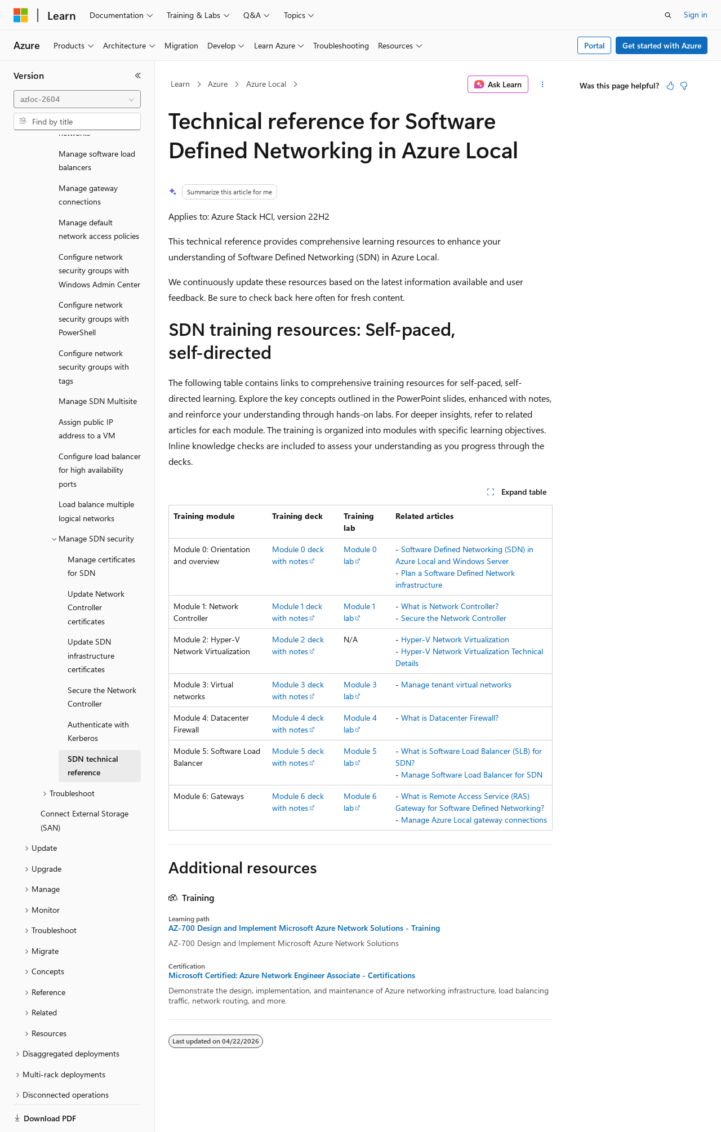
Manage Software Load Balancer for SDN (471, 774)
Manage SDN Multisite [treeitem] (98, 362)
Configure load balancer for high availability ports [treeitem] (100, 431)
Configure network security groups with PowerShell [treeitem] (94, 279)
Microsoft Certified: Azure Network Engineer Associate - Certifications (291, 975)
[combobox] (77, 99)
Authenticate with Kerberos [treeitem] (98, 692)
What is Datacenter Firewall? (450, 717)
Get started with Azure (661, 45)
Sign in (695, 14)
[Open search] (668, 15)
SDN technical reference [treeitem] (93, 726)
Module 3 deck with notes (298, 690)
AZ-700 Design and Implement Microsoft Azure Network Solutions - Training (304, 928)
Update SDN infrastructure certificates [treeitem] (91, 616)
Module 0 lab (360, 555)
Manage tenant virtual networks (456, 684)
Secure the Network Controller (453, 617)
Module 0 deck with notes (298, 555)
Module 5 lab (360, 756)
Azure (218, 83)
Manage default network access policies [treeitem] (99, 190)
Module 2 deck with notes (298, 645)
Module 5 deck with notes (298, 756)
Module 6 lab (360, 802)
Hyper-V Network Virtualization (455, 639)
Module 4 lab (360, 723)
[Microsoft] (21, 15)
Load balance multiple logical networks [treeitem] (96, 472)
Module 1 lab (359, 612)
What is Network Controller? (450, 606)
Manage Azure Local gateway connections (474, 819)
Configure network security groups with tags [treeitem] (94, 328)
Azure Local (266, 83)
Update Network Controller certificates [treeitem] (96, 568)
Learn (180, 83)
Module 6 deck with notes (298, 802)
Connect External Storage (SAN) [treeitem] (84, 781)
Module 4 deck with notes (298, 723)
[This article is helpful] (670, 85)
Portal (594, 45)
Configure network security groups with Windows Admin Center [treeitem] (99, 231)
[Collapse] (138, 75)
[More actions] (543, 85)
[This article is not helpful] (684, 85)
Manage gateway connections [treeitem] (88, 156)
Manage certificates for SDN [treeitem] (101, 527)
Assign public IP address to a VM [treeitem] (87, 390)
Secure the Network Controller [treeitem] (102, 658)
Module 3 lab (360, 690)
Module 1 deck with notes (297, 612)
